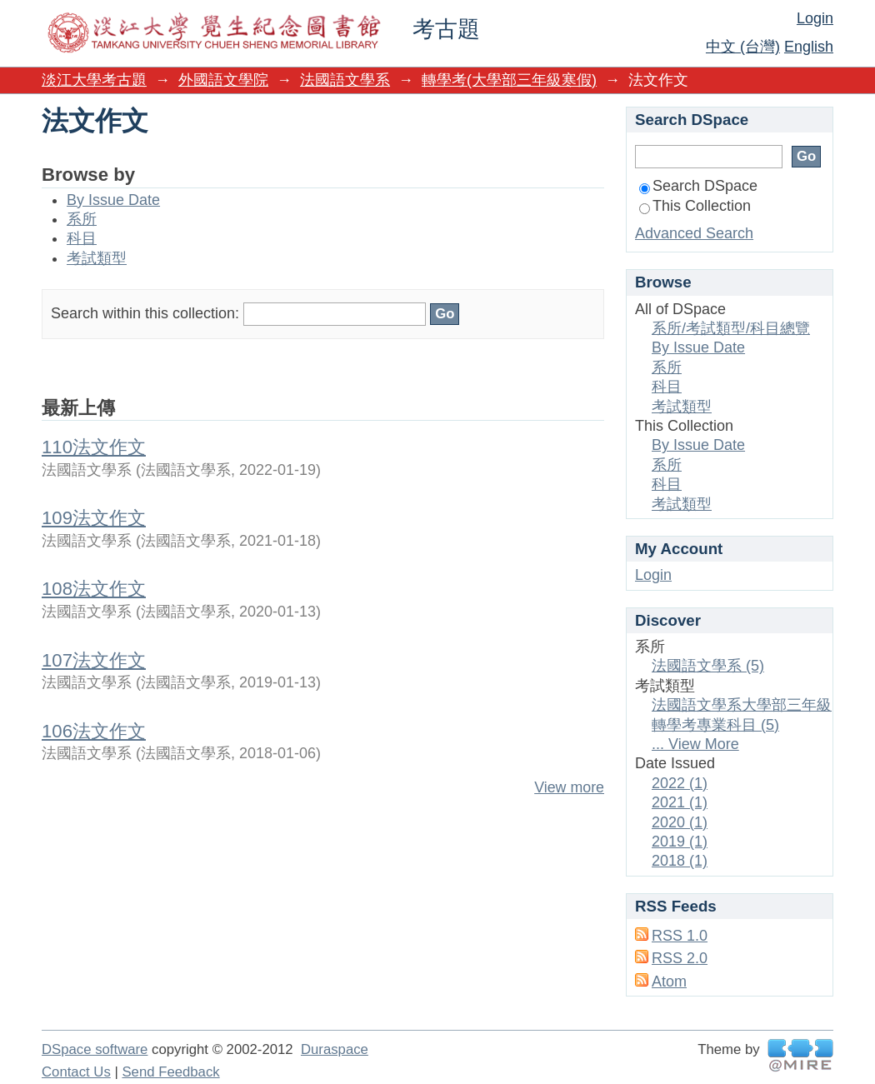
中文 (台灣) (743, 46)
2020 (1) (680, 822)
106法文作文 (94, 731)
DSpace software (95, 1049)
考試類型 (97, 258)
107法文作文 (94, 660)
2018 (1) (680, 860)
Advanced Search (694, 233)
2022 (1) (680, 783)
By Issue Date (113, 200)
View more (569, 787)
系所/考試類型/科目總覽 (731, 328)
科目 (82, 238)
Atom (669, 981)
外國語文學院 (223, 80)
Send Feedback (170, 1072)
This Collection (695, 205)
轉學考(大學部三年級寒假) (509, 80)
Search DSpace (698, 185)
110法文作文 (94, 447)
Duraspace (334, 1049)
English (808, 46)
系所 (82, 219)
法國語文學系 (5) (708, 665)
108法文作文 (94, 588)
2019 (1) (680, 841)
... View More (695, 744)
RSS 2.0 (680, 958)
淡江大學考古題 (94, 80)
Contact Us (76, 1072)
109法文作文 (94, 517)
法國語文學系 (345, 80)
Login (815, 18)
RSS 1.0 (680, 935)
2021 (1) (680, 802)
